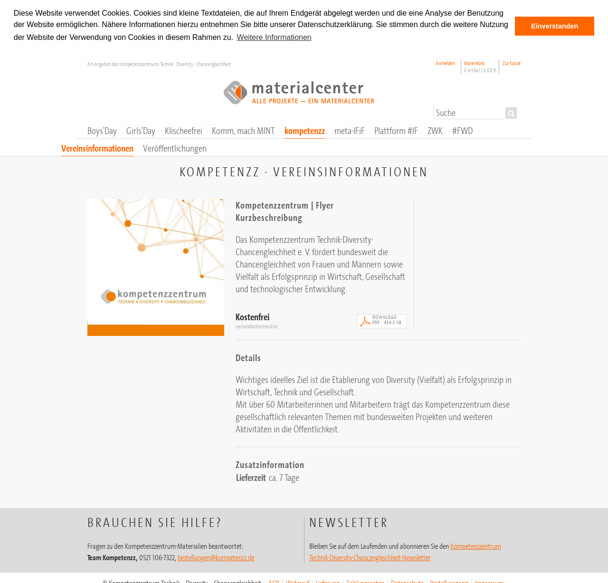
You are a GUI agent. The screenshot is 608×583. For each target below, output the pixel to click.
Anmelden (445, 62)
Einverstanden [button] (554, 26)
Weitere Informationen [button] (274, 37)
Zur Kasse (512, 62)
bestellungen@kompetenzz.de (216, 556)
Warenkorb (480, 66)
